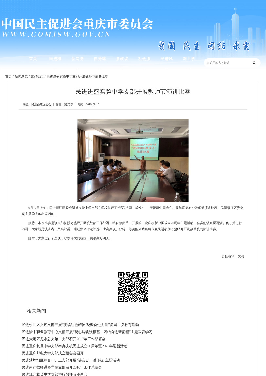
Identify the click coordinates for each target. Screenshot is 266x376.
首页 (33, 58)
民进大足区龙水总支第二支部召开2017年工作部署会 (64, 339)
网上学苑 (189, 64)
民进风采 (166, 64)
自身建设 (100, 64)
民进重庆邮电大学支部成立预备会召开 (53, 353)
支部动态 (37, 76)
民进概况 (55, 64)
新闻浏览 (77, 64)
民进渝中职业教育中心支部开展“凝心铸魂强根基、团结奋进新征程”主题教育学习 (87, 332)
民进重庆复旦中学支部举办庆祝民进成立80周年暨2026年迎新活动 (74, 346)
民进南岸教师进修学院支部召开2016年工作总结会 (62, 367)
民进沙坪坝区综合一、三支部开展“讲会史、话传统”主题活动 (71, 360)
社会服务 (144, 64)
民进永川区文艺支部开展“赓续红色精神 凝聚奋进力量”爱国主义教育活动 (80, 325)
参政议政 (122, 64)
